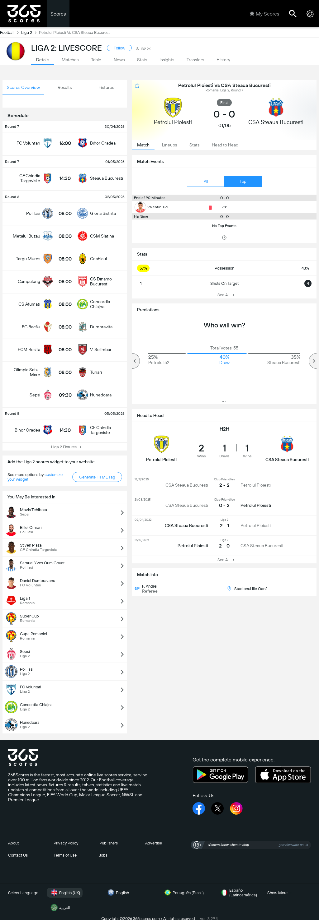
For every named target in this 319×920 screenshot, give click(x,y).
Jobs (103, 855)
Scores (58, 14)
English (117, 892)
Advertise (153, 843)
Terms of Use (65, 855)
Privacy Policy (66, 843)
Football (10, 32)
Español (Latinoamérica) (238, 892)
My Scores (264, 13)
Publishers (108, 843)
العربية (59, 907)
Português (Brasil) (183, 892)
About (13, 843)
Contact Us (18, 855)
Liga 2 (30, 32)
